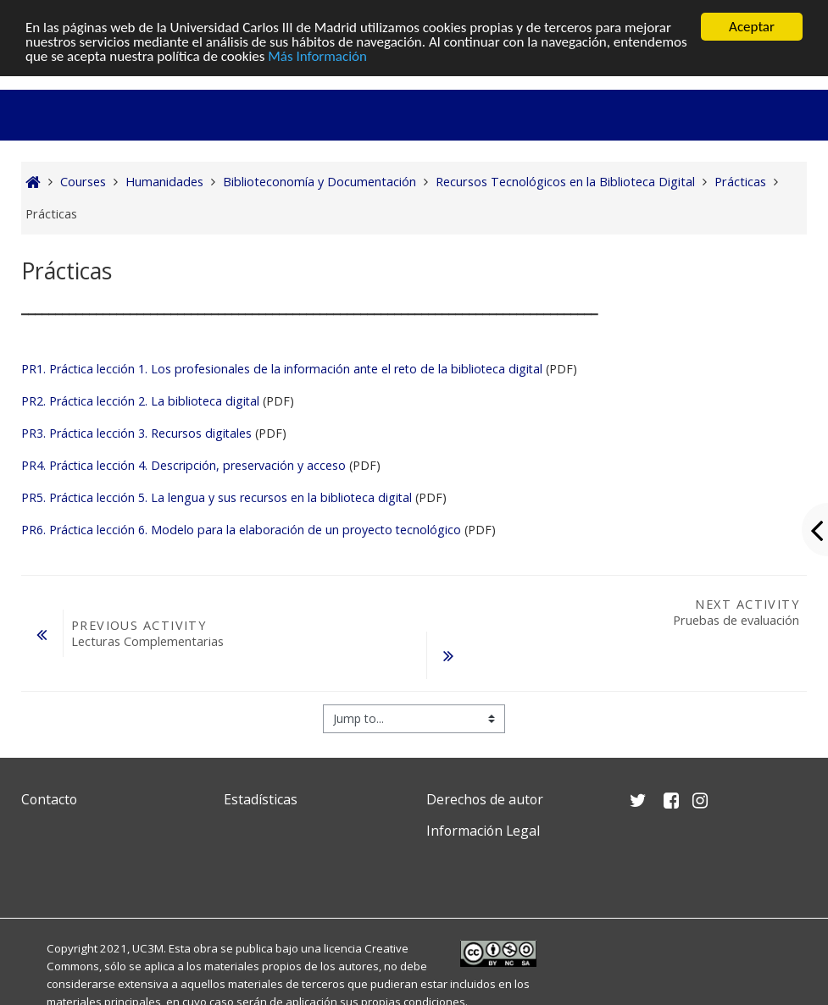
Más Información (317, 56)
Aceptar (752, 27)
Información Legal (483, 830)
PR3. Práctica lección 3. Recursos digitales (136, 433)
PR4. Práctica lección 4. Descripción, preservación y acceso (183, 465)
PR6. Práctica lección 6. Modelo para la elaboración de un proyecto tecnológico (241, 530)
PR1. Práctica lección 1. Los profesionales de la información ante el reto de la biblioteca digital (281, 369)
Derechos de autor (484, 799)
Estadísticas (260, 799)
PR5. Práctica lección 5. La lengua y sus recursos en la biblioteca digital (216, 497)
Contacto (49, 799)
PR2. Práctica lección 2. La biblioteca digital (140, 401)
